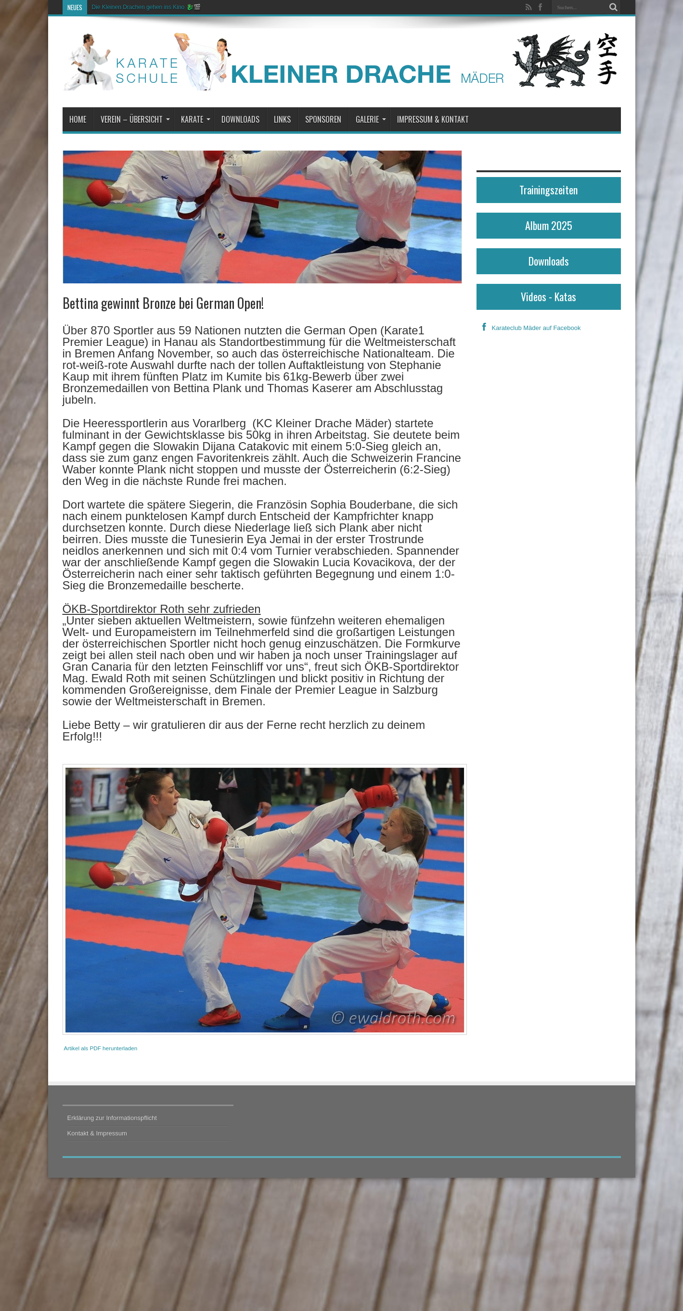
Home (77, 119)
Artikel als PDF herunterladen (101, 1048)
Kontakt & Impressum (97, 1133)
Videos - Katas (548, 296)
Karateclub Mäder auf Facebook (529, 327)
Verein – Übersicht (135, 119)
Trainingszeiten (548, 189)
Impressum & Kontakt (433, 119)
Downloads (240, 119)
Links (282, 119)
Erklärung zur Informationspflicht (112, 1117)
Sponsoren (323, 119)
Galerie (371, 119)
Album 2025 (548, 225)
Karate (195, 119)
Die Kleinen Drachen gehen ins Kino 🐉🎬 (146, 7)
